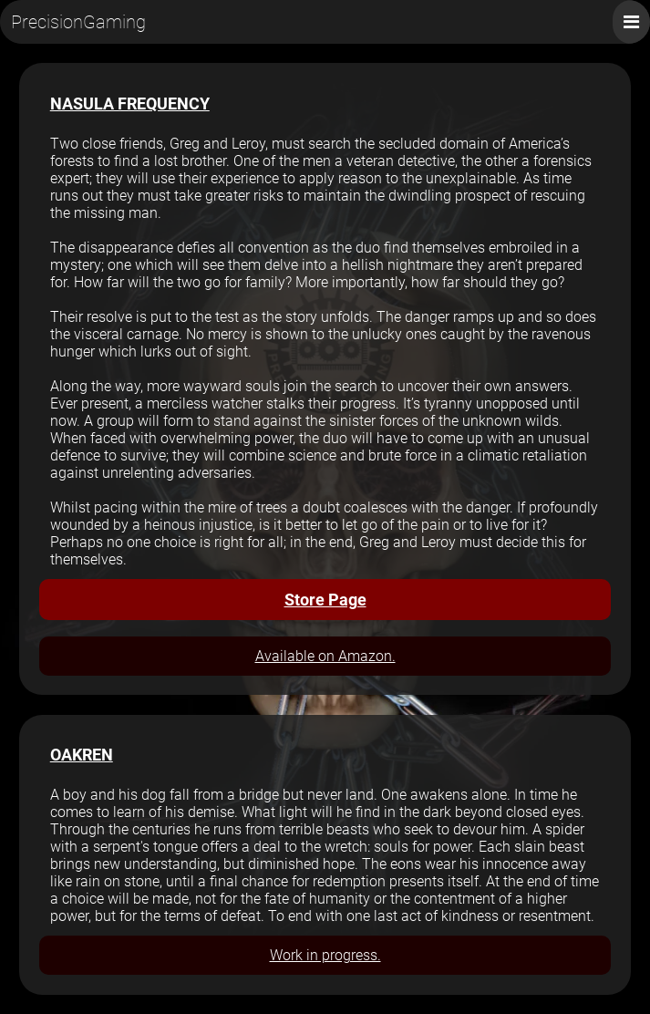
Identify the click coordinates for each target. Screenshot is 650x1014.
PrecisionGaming (78, 22)
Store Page (325, 599)
